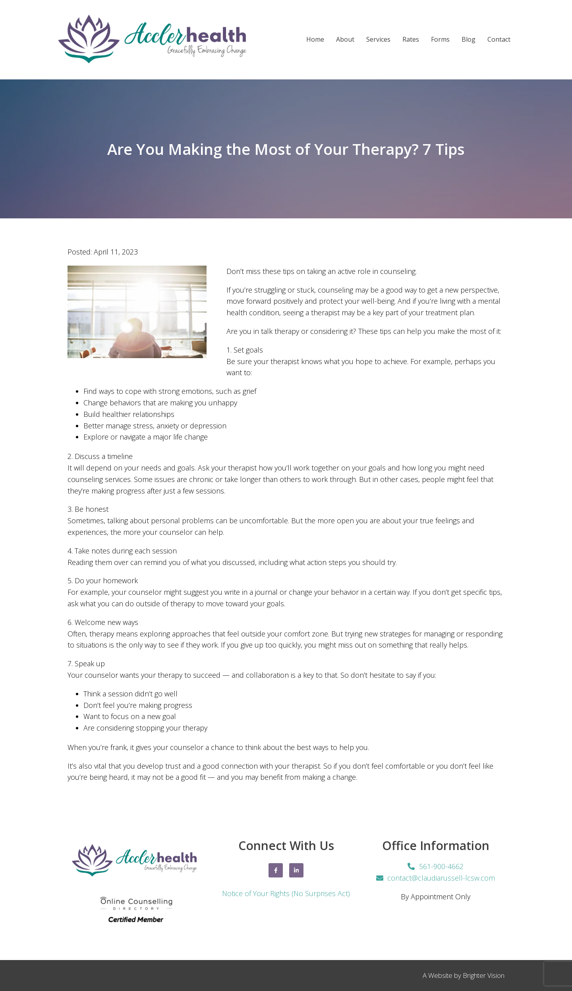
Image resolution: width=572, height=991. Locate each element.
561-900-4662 (441, 866)
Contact (498, 39)
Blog (468, 39)
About (345, 39)
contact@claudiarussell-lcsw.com (441, 878)
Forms (440, 39)
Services (378, 39)
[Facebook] (276, 870)
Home (315, 39)
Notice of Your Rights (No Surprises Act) (286, 893)
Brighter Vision (483, 975)
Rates (410, 39)
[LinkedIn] (296, 870)
